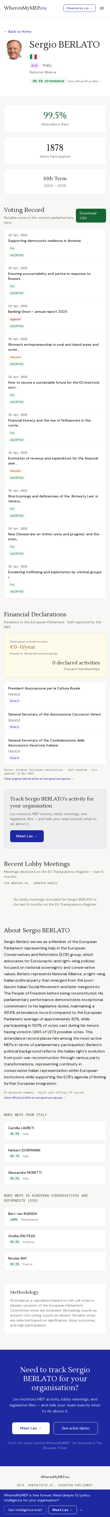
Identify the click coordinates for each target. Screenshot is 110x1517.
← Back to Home (17, 31)
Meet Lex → (27, 836)
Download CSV (88, 215)
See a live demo (76, 1428)
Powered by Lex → (79, 8)
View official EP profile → (84, 81)
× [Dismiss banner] (81, 1509)
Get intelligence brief (25, 1510)
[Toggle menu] (102, 8)
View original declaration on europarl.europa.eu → (39, 779)
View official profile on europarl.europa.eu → (35, 1098)
